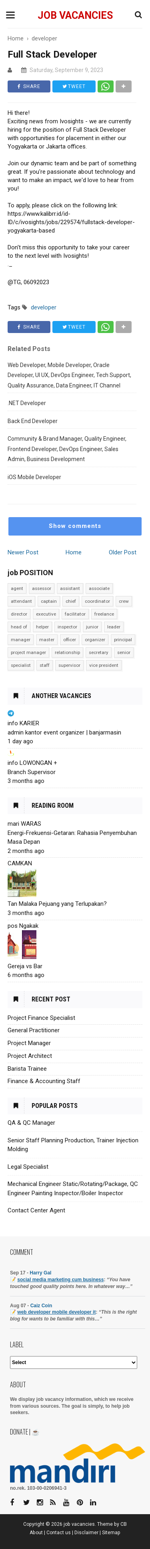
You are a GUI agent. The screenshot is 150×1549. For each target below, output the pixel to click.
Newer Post (23, 552)
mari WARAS (24, 823)
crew (124, 601)
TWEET (74, 86)
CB (123, 1524)
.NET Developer (27, 403)
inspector (67, 627)
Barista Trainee (27, 1068)
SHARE (29, 86)
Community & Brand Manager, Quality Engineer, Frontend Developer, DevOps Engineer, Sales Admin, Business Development (67, 448)
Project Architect (30, 1055)
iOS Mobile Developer (34, 477)
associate (99, 588)
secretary (98, 652)
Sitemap (111, 1532)
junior (92, 627)
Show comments (75, 526)
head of (19, 627)
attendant (21, 601)
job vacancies (75, 15)
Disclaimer (86, 1532)
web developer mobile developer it (56, 1312)
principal (123, 639)
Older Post (122, 552)
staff (45, 665)
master (46, 639)
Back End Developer (33, 421)
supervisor (69, 665)
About (36, 1532)
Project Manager (29, 1043)
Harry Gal (40, 1273)
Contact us (58, 1532)
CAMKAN (20, 863)
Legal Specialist (28, 1166)
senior (123, 652)
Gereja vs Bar (25, 966)
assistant (70, 588)
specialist (21, 665)
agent (17, 588)
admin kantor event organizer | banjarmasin (64, 732)
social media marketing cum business (60, 1279)
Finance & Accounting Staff (44, 1081)
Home (74, 552)
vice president (103, 665)
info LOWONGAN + (32, 762)
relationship (67, 652)
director (19, 614)
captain (49, 601)
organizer (95, 639)
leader (113, 627)
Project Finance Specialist (41, 1017)
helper (42, 627)
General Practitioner (34, 1030)
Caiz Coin (41, 1305)
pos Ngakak (23, 925)
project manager (28, 652)
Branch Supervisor (32, 772)
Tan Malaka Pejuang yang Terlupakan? (57, 903)
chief (71, 601)
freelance (104, 614)
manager (20, 639)
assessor (41, 588)
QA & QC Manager (31, 1122)
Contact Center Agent (36, 1210)
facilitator (75, 614)
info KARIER (23, 723)
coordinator (97, 601)
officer (69, 639)
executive (46, 614)
